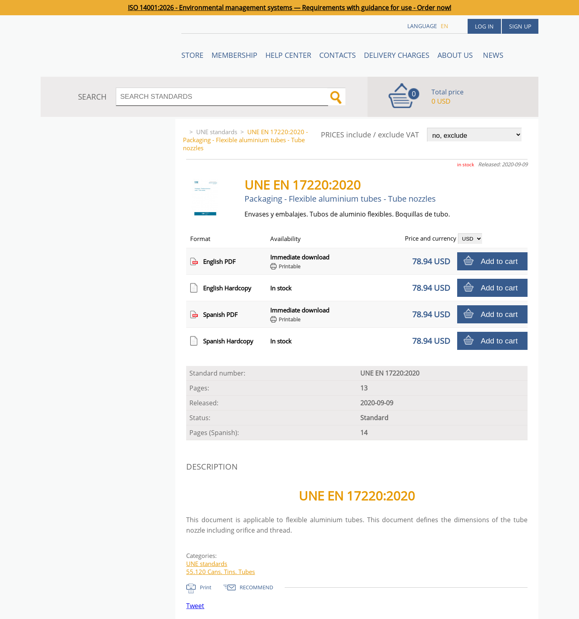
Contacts (337, 55)
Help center (288, 55)
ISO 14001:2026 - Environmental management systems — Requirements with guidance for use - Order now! (289, 7)
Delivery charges (396, 55)
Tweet (195, 605)
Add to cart (499, 261)
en (444, 26)
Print (205, 587)
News (493, 55)
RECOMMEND (256, 587)
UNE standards (216, 132)
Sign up (520, 26)
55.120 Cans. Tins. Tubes (220, 572)
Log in (484, 26)
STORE (192, 55)
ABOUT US (456, 55)
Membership (234, 55)
